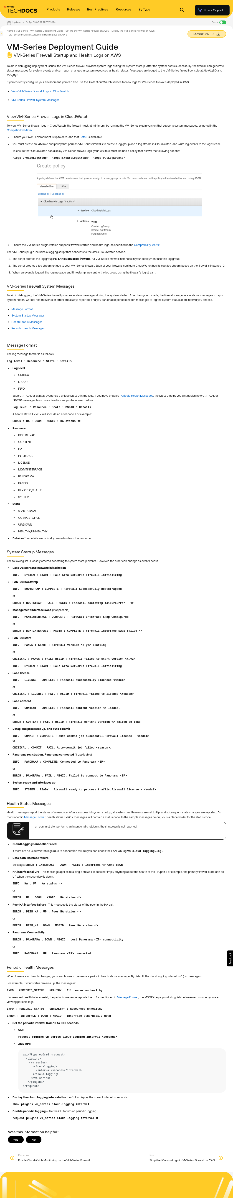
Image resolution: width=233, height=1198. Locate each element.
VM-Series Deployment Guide (46, 30)
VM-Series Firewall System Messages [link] (35, 100)
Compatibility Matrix (19, 130)
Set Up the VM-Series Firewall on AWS (87, 30)
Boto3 (83, 137)
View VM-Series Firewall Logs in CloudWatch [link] (40, 91)
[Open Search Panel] (182, 10)
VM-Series (22, 30)
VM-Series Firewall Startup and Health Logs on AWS (38, 34)
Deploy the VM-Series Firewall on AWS (133, 30)
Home (10, 30)
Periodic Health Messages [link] (28, 328)
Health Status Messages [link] (26, 322)
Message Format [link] (22, 309)
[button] (230, 958)
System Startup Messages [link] (28, 315)
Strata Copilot (210, 10)
